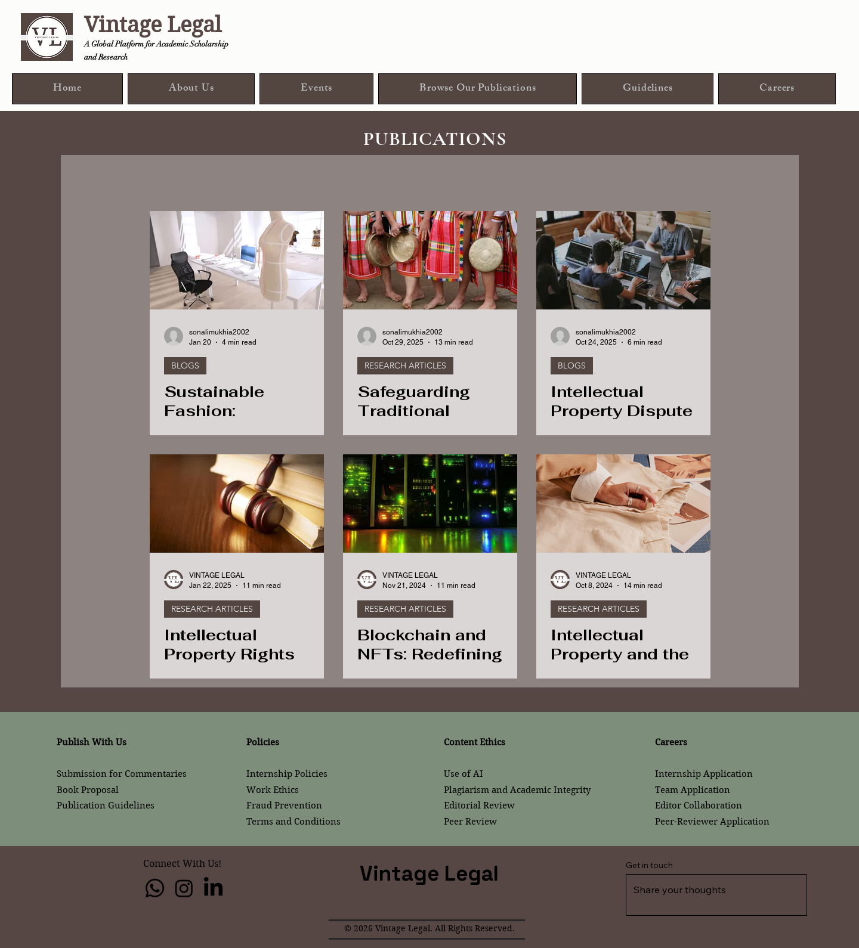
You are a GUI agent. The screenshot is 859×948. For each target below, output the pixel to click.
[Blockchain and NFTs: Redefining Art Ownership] (430, 503)
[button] (477, 88)
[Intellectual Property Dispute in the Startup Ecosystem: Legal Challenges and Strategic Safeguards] (623, 260)
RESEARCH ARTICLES (405, 365)
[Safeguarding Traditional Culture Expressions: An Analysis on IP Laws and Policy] (430, 260)
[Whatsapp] (154, 888)
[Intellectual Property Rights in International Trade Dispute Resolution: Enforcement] (237, 503)
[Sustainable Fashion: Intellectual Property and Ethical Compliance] (237, 260)
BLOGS (185, 365)
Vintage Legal (152, 25)
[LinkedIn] (213, 888)
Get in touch (649, 865)
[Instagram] (184, 888)
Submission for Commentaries (122, 774)
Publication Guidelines (106, 805)
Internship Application (704, 774)
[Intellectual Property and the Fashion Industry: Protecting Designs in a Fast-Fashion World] (623, 503)
